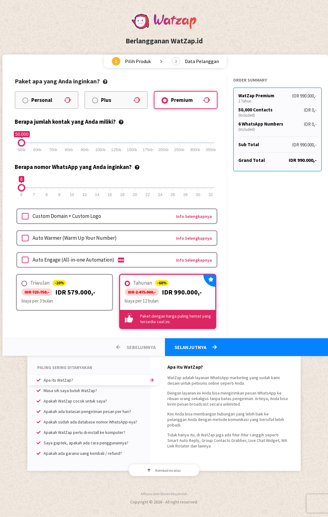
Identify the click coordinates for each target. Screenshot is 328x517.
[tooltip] (105, 81)
